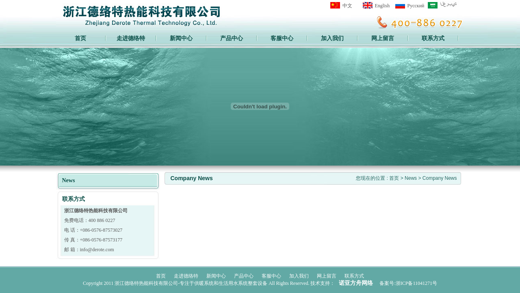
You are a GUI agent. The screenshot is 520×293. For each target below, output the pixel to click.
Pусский (416, 6)
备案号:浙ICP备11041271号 (408, 283)
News (411, 178)
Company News (439, 178)
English (382, 6)
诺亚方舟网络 (356, 283)
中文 (347, 6)
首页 (80, 38)
